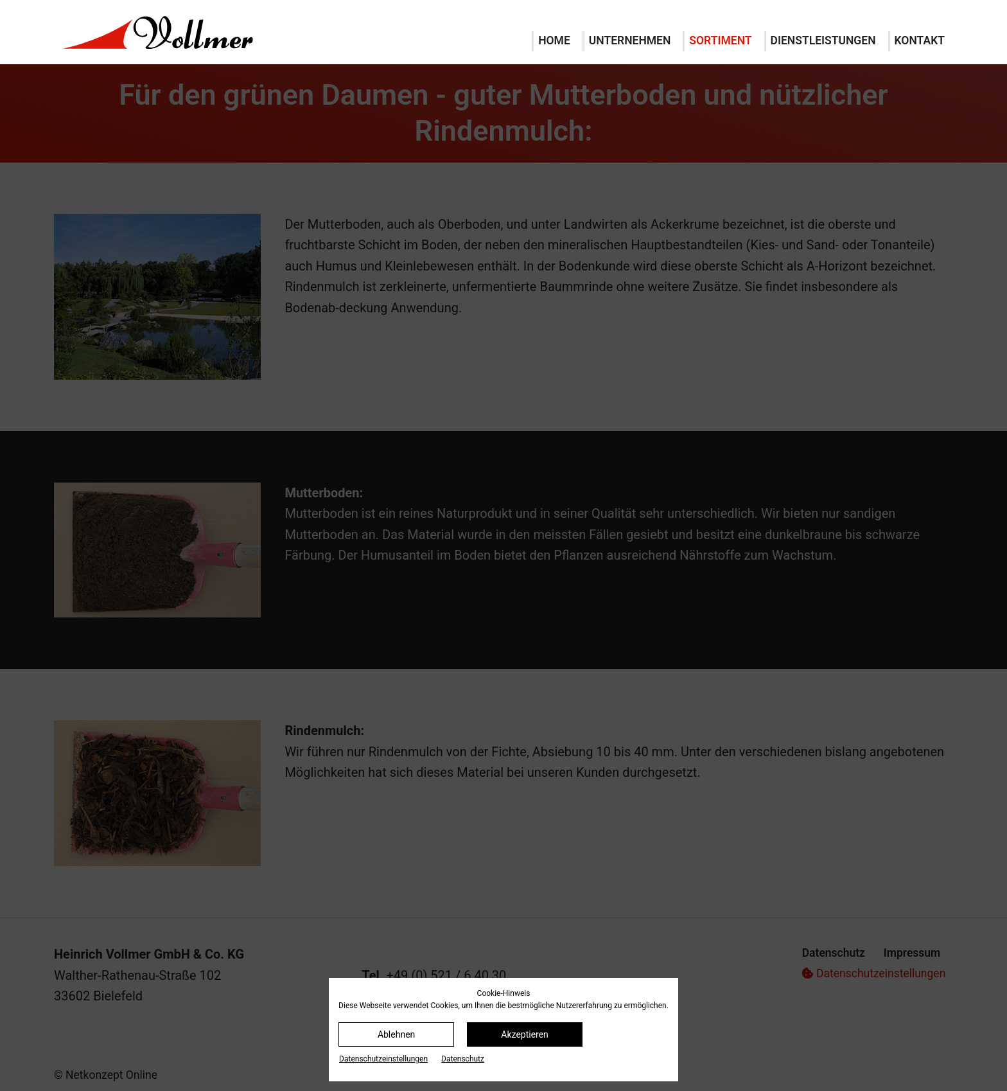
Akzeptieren (524, 1034)
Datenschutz (462, 1058)
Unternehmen (630, 40)
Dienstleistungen (823, 40)
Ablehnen (396, 1034)
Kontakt (920, 40)
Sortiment (720, 40)
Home (554, 40)
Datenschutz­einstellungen (383, 1058)
